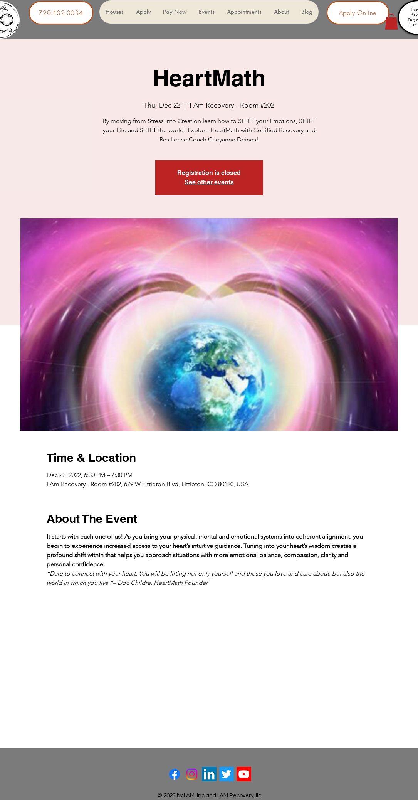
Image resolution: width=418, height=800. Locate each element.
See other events (209, 182)
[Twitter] (226, 774)
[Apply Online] (358, 12)
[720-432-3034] (61, 12)
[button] (391, 22)
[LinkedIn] (209, 774)
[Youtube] (244, 774)
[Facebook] (174, 774)
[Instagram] (192, 774)
